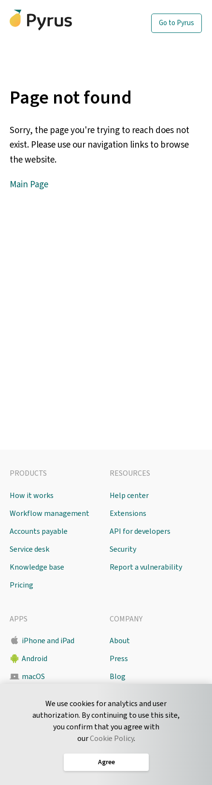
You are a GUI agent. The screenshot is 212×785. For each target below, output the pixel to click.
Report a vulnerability (146, 567)
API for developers (140, 531)
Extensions (128, 513)
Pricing (21, 585)
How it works (32, 495)
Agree (106, 762)
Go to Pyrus (176, 23)
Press (119, 658)
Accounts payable (39, 531)
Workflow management (49, 513)
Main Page (29, 184)
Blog (118, 676)
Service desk (29, 549)
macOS (33, 676)
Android (34, 658)
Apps (19, 619)
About (120, 640)
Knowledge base (37, 567)
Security (123, 549)
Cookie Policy (112, 738)
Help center (129, 495)
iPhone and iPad (48, 640)
